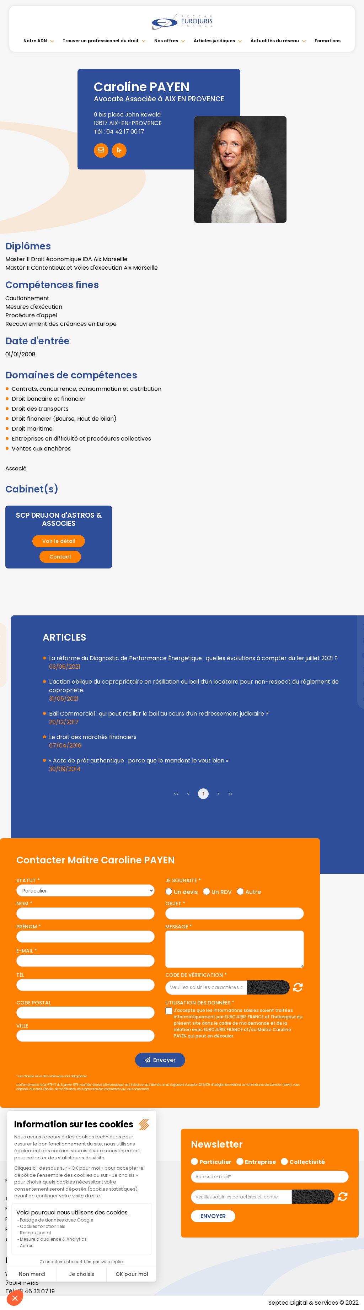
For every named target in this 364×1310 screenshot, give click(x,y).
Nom (22, 903)
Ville (22, 1025)
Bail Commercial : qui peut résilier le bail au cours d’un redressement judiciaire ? (159, 714)
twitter (349, 626)
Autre (253, 891)
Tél (20, 975)
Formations (328, 41)
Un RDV (222, 891)
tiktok (349, 697)
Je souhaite (181, 880)
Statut (26, 880)
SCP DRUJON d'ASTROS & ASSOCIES (58, 519)
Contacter (101, 150)
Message (176, 926)
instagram (349, 669)
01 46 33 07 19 (36, 1291)
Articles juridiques (214, 41)
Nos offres (166, 41)
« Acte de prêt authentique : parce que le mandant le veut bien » (138, 760)
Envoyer (164, 1060)
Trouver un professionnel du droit (101, 41)
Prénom (26, 926)
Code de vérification (194, 975)
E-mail (24, 950)
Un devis (186, 891)
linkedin (349, 641)
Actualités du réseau (275, 41)
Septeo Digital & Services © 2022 (313, 1303)
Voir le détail (58, 541)
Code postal (33, 1002)
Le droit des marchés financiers (92, 737)
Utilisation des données (197, 1002)
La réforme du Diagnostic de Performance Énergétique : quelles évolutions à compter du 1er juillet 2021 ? (193, 658)
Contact (60, 556)
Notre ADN (35, 41)
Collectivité (307, 1161)
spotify (349, 683)
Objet (173, 903)
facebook (349, 612)
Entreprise (260, 1161)
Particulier (215, 1161)
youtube (349, 655)
